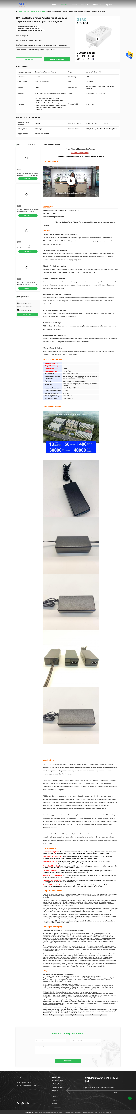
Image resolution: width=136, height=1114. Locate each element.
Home (53, 5)
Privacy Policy (29, 1112)
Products (63, 5)
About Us (84, 5)
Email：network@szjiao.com (26, 1086)
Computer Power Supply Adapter (96, 1015)
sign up (114, 1092)
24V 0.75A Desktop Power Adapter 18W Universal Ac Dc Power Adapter (28, 211)
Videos (74, 5)
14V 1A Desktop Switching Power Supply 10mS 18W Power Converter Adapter (27, 248)
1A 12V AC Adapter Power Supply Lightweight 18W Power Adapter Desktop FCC (27, 175)
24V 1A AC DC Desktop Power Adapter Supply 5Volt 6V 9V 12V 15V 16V (27, 284)
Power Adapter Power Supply (75, 1015)
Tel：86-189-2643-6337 (25, 1082)
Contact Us (96, 5)
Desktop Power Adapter (37, 11)
